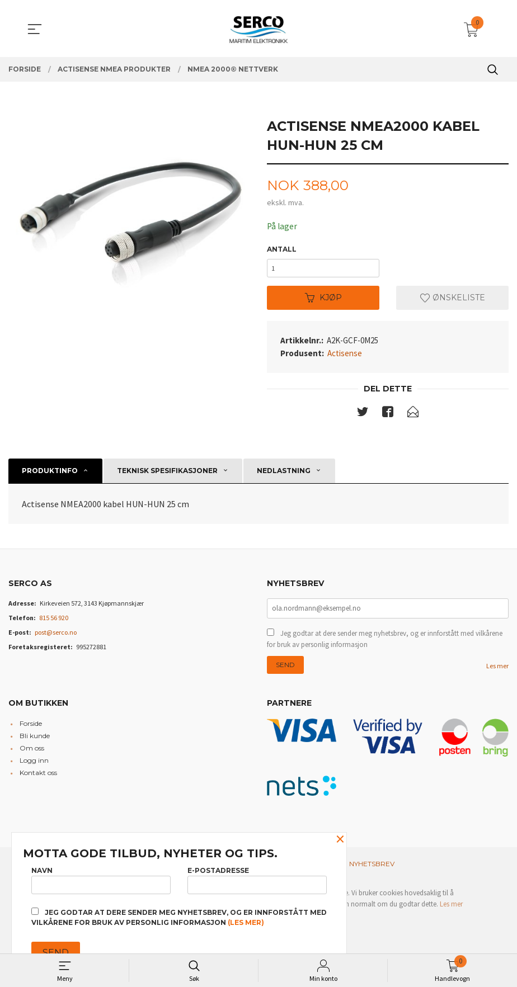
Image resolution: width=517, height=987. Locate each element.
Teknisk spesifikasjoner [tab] (167, 474)
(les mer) (246, 922)
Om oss (32, 753)
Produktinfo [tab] (50, 474)
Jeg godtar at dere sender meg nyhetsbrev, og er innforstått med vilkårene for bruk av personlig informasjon (384, 643)
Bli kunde (35, 740)
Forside (31, 728)
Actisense (344, 356)
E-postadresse (257, 879)
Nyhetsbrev (371, 868)
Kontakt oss (38, 777)
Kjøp (323, 300)
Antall (282, 249)
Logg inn (34, 765)
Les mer (497, 670)
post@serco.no (56, 635)
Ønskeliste (452, 300)
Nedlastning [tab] (284, 474)
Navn (101, 879)
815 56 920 (53, 621)
